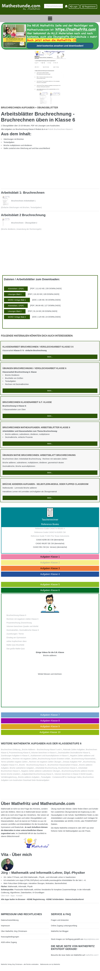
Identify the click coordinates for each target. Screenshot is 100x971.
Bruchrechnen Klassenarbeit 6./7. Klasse (27, 402)
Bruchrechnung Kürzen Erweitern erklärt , (55, 759)
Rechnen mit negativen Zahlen (24, 759)
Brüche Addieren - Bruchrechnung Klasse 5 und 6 (41, 749)
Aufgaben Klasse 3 (50, 568)
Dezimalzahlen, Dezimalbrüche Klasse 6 (23, 630)
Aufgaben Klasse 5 (50, 584)
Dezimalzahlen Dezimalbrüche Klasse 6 (74, 753)
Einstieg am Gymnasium (16, 638)
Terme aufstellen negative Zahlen (14, 762)
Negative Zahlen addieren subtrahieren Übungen (40, 771)
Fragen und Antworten (60, 920)
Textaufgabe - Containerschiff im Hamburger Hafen (61, 777)
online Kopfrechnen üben (17, 641)
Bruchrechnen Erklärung (10, 749)
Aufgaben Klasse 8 (50, 720)
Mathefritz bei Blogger (60, 931)
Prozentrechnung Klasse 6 (19, 753)
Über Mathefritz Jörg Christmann (14, 931)
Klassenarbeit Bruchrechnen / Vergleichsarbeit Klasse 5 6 (38, 347)
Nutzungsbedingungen (10, 937)
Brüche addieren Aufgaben (29, 777)
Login (74, 6)
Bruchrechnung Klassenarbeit (83, 759)
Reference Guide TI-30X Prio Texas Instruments (50, 536)
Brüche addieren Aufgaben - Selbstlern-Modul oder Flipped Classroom (45, 484)
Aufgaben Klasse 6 (50, 590)
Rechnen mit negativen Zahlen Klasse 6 (22, 619)
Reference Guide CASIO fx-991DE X (50, 529)
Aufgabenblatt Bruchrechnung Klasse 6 (37, 774)
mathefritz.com (91, 955)
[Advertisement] (37, 169)
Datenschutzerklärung (10, 920)
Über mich (5, 896)
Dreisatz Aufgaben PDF (72, 762)
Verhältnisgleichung (9, 777)
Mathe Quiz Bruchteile (15, 645)
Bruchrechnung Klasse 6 (16, 615)
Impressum (5, 926)
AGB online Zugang (9, 942)
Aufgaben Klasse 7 (50, 715)
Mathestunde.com (45, 964)
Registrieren (89, 6)
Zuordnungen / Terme (15, 634)
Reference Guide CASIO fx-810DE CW (50, 532)
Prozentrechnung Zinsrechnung (19, 623)
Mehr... (50, 357)
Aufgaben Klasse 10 (50, 732)
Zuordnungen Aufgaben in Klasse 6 (15, 756)
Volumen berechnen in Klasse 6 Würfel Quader (74, 774)
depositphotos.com (91, 939)
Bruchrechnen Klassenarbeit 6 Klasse (63, 765)
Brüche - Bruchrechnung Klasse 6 (32, 765)
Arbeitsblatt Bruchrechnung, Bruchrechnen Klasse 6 (56, 768)
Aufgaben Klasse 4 (50, 574)
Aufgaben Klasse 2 (50, 562)
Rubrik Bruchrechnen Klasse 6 (60, 129)
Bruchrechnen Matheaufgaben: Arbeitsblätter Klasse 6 (36, 427)
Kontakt (19, 896)
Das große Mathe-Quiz (16, 649)
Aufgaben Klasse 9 (50, 726)
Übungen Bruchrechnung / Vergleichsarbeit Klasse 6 (34, 368)
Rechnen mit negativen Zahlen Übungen (45, 762)
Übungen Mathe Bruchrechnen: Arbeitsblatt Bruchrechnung (39, 455)
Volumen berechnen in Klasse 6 (43, 753)
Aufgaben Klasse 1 (50, 556)
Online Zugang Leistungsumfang (64, 926)
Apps (13, 896)
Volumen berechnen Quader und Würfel (22, 626)
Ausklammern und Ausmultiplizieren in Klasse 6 (49, 756)
